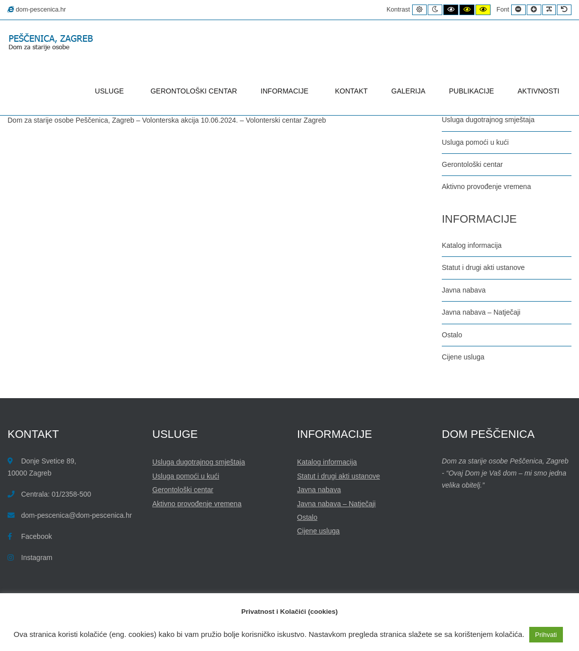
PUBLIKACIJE (471, 91)
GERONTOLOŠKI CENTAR (193, 91)
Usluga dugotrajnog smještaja (488, 120)
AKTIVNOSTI (538, 91)
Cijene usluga (463, 357)
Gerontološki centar (472, 164)
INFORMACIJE (286, 91)
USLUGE (111, 91)
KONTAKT (351, 91)
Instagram (36, 557)
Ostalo (452, 335)
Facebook (36, 536)
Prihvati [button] (546, 634)
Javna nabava (464, 290)
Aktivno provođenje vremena (486, 186)
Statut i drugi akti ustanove (483, 267)
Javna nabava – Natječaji (481, 312)
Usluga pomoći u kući (475, 142)
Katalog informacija (472, 245)
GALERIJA (409, 91)
